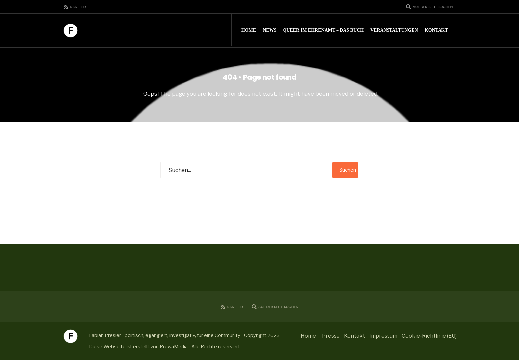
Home (248, 30)
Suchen (347, 170)
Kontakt (436, 30)
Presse (331, 336)
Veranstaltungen (394, 30)
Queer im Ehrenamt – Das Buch (323, 30)
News (269, 30)
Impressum (383, 336)
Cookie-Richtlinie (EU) (429, 336)
